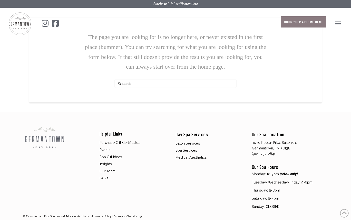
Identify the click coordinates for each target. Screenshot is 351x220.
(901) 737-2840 (264, 154)
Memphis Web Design (129, 216)
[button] (338, 23)
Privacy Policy (103, 216)
